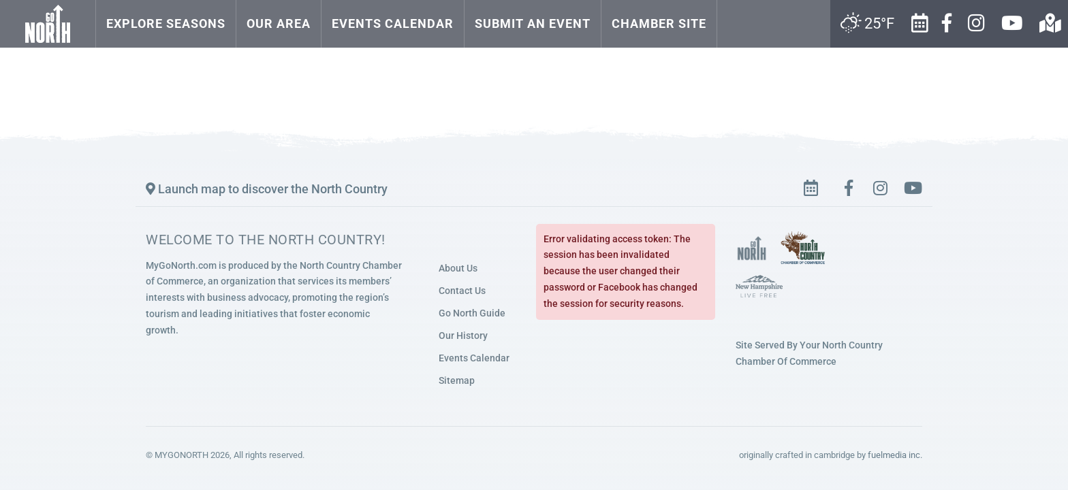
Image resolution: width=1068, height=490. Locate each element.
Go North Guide (472, 313)
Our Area (279, 23)
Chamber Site (659, 23)
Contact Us (462, 290)
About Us (458, 268)
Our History (463, 335)
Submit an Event (533, 23)
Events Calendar (393, 23)
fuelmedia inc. (895, 455)
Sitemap (457, 380)
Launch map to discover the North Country (267, 189)
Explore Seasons (165, 23)
